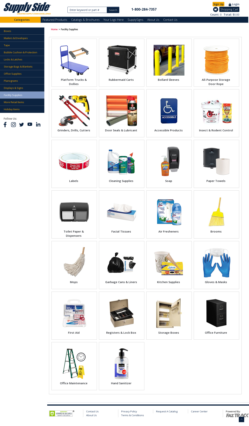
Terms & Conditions (132, 415)
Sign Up (218, 4)
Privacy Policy (129, 411)
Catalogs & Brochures (85, 20)
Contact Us (170, 20)
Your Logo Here (113, 20)
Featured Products (55, 20)
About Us (153, 20)
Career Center (199, 411)
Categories (22, 20)
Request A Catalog (166, 411)
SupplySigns (135, 20)
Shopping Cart (229, 9)
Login (235, 4)
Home (54, 29)
